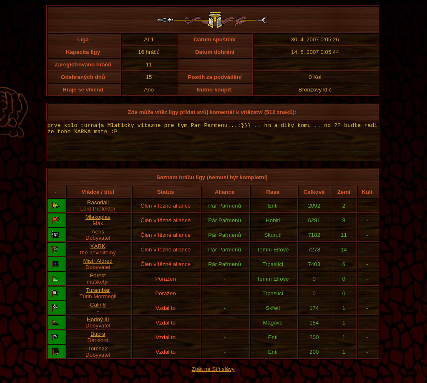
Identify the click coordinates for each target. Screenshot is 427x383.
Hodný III (98, 327)
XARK (97, 254)
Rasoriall (98, 210)
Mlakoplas (98, 224)
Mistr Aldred (98, 268)
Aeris (98, 239)
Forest (98, 283)
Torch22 (98, 356)
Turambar (98, 297)
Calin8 (98, 312)
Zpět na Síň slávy (213, 376)
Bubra (97, 341)
